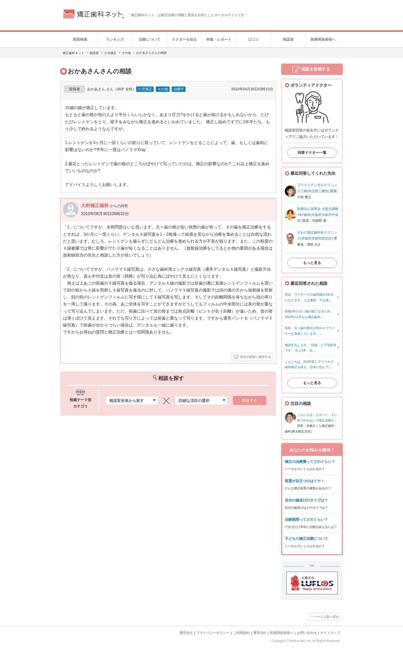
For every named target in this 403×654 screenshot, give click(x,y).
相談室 (288, 39)
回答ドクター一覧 (312, 153)
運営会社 (186, 632)
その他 (162, 89)
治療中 (178, 89)
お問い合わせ (307, 632)
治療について (149, 39)
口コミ (253, 39)
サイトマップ (330, 632)
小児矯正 (145, 89)
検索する (249, 400)
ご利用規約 (241, 632)
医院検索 (80, 39)
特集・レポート (219, 39)
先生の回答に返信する (255, 357)
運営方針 (260, 632)
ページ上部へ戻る (326, 616)
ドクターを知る (184, 39)
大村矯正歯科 (95, 205)
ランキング (115, 39)
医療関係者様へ (323, 39)
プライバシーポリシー (213, 632)
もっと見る (312, 263)
